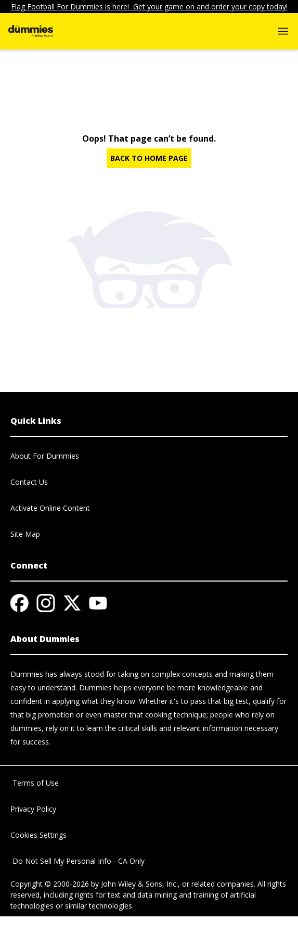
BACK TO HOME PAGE (149, 158)
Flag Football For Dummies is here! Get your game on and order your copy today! (149, 6)
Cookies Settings (38, 835)
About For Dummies (44, 456)
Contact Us (29, 482)
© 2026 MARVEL (38, 927)
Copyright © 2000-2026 (49, 884)
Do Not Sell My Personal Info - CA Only (77, 861)
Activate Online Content (50, 508)
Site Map (25, 534)
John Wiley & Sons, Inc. (139, 884)
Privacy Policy (33, 809)
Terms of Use (34, 783)
